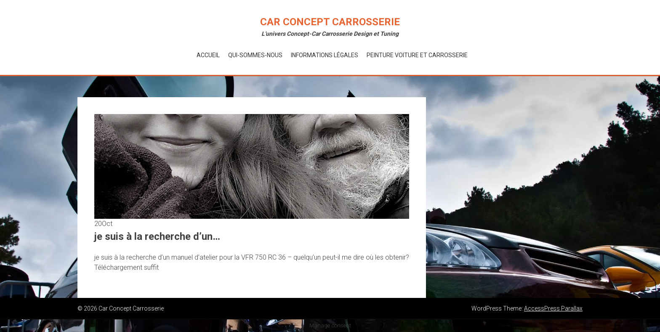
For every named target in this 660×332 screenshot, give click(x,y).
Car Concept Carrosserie (330, 22)
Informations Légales (324, 55)
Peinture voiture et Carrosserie (417, 55)
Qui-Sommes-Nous (255, 55)
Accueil (208, 55)
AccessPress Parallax (553, 308)
